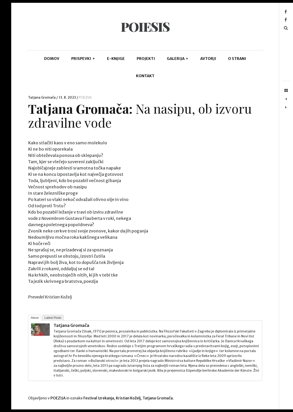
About (35, 317)
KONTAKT (145, 75)
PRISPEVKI (83, 58)
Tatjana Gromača (42, 97)
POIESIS (145, 26)
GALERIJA (178, 58)
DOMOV (51, 58)
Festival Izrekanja (98, 398)
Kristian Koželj (128, 398)
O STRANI (237, 58)
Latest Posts (53, 317)
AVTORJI (208, 58)
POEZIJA (85, 97)
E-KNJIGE (116, 58)
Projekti (146, 58)
